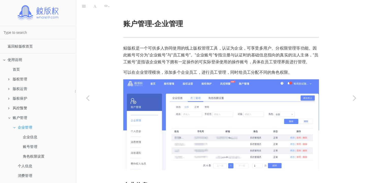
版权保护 (17, 98)
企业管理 (22, 127)
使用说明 (12, 60)
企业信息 (30, 137)
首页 (16, 69)
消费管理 (25, 176)
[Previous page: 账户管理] (87, 98)
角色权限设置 (33, 156)
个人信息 (25, 166)
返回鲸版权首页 (20, 46)
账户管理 (17, 118)
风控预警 (17, 108)
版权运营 (17, 89)
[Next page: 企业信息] (354, 98)
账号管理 (30, 147)
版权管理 (17, 79)
